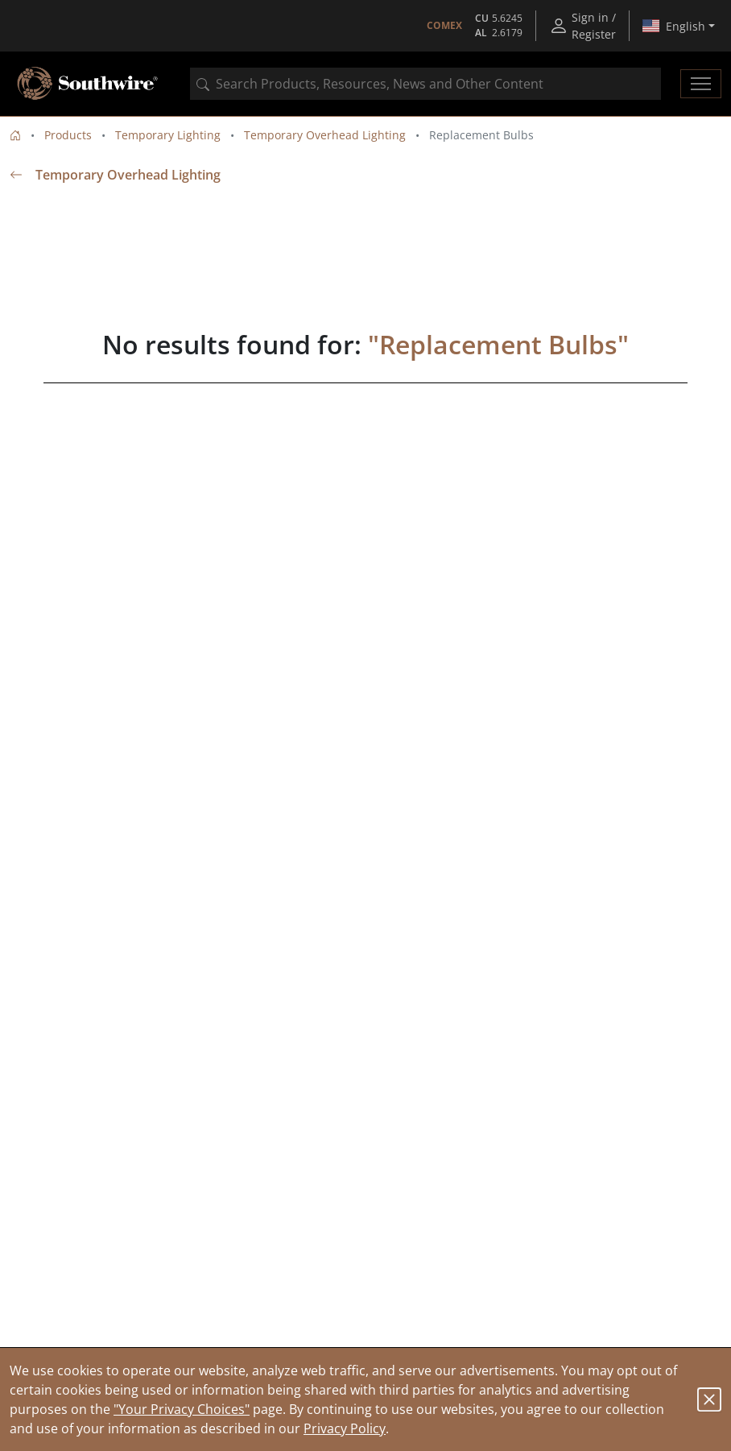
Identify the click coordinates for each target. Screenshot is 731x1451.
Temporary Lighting (168, 135)
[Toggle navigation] (700, 83)
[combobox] (425, 84)
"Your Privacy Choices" (182, 1409)
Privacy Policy (345, 1428)
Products (68, 135)
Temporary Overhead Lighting (325, 135)
